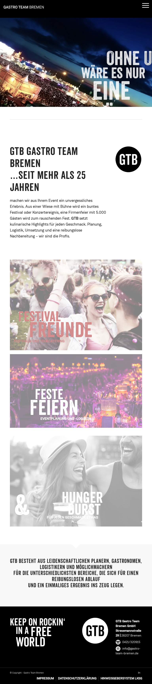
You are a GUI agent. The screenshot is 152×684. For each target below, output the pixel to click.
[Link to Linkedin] (139, 673)
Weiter (148, 62)
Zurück (3, 62)
